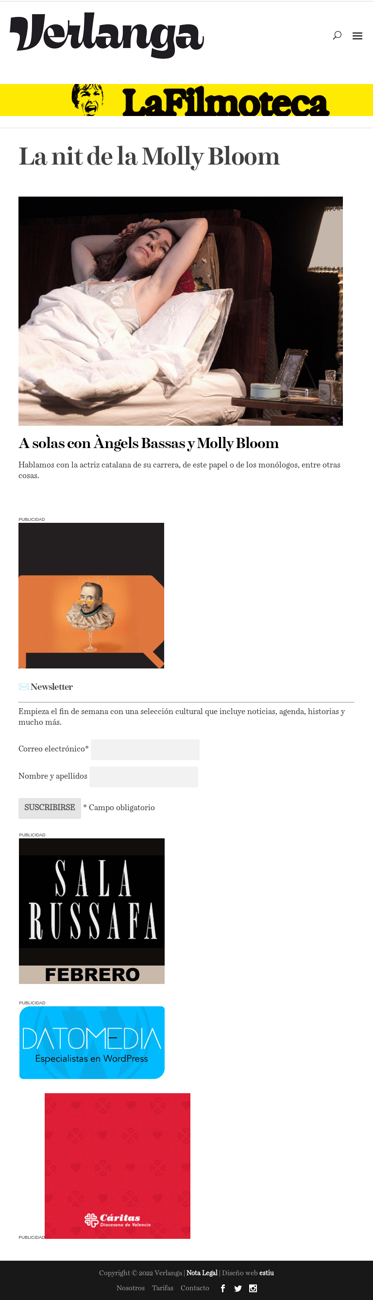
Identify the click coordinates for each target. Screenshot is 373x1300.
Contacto (195, 1288)
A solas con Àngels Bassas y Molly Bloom (148, 444)
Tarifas (162, 1288)
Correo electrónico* (54, 749)
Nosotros (131, 1288)
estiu (266, 1273)
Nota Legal (202, 1273)
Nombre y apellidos (52, 777)
